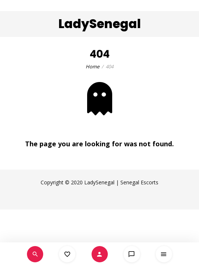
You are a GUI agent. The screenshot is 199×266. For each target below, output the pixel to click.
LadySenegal (99, 24)
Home (92, 66)
